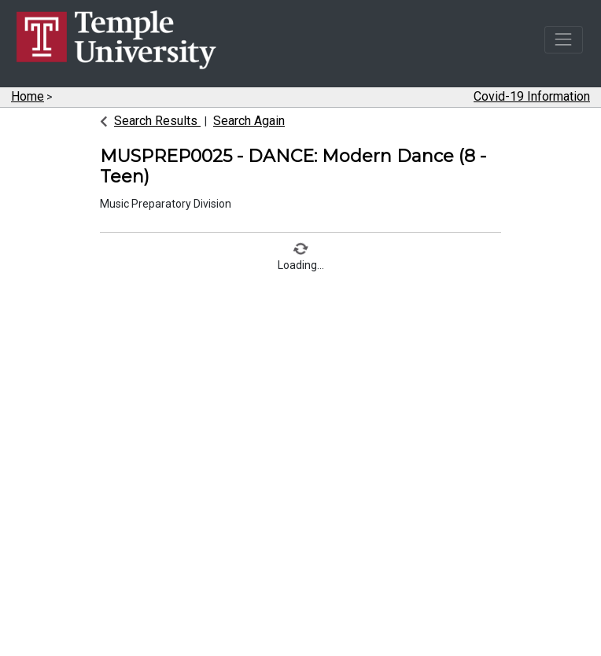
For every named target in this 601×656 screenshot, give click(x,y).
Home (27, 96)
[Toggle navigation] (563, 39)
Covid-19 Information (532, 96)
